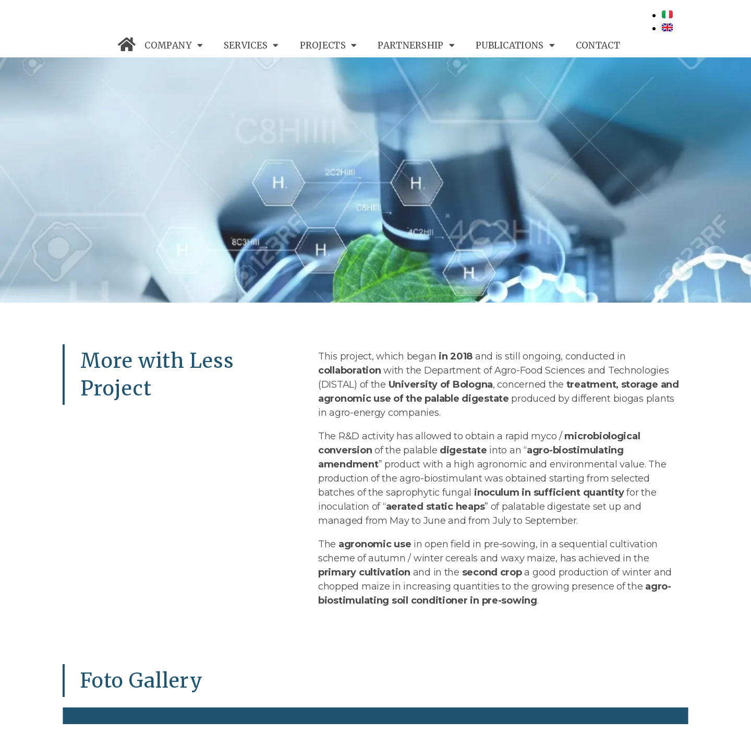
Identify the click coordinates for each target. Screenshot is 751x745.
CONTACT (598, 45)
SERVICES (251, 45)
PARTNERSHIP (416, 45)
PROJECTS (328, 45)
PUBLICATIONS (515, 45)
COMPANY (173, 45)
